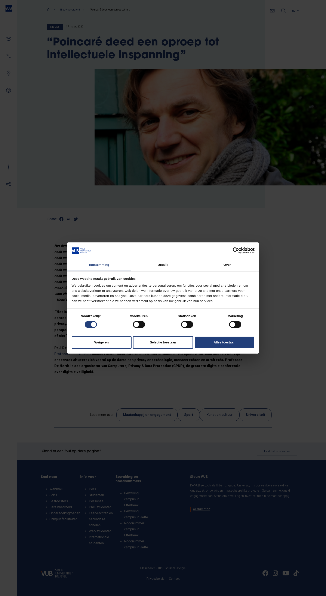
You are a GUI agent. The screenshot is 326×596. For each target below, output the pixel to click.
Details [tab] (163, 264)
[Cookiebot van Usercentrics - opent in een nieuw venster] (236, 250)
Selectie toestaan (163, 342)
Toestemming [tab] (98, 264)
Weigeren (101, 342)
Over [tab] (227, 264)
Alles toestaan (225, 342)
